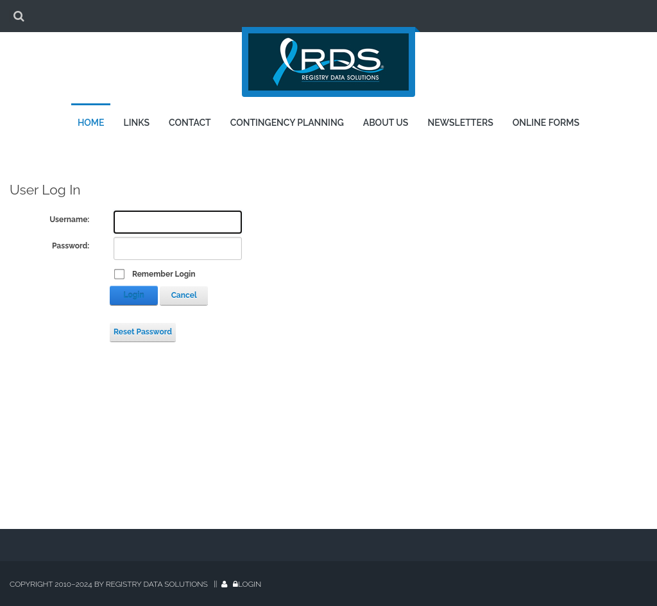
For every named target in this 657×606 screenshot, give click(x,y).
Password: (70, 245)
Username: (69, 219)
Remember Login (164, 274)
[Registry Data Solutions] (328, 65)
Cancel (184, 295)
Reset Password (143, 331)
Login (134, 295)
